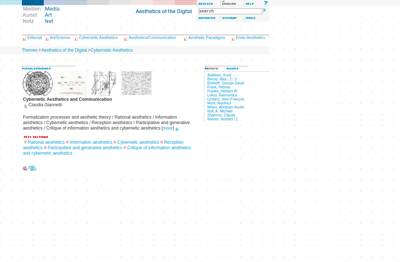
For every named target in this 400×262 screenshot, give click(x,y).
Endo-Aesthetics (250, 37)
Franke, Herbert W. (222, 91)
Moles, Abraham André (225, 107)
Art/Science (60, 37)
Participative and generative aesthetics (84, 147)
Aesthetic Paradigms (206, 37)
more (168, 128)
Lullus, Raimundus (222, 95)
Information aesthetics (91, 142)
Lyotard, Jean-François (225, 99)
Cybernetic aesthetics (138, 142)
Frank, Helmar (218, 87)
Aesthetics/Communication (152, 37)
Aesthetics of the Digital (64, 50)
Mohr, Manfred (219, 103)
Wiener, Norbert (220, 119)
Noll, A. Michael (219, 111)
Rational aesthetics (46, 142)
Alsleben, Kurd (219, 75)
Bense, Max (217, 79)
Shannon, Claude (221, 115)
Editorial (34, 37)
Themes (30, 50)
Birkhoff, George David (225, 83)
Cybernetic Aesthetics (98, 37)
